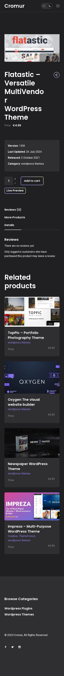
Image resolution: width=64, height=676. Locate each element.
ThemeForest (27, 536)
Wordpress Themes (19, 614)
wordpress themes (32, 164)
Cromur (14, 6)
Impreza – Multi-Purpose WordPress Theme (29, 529)
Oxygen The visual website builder (24, 402)
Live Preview (15, 191)
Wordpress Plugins (18, 608)
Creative (13, 536)
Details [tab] (9, 225)
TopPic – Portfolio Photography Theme (26, 335)
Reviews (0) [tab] (12, 210)
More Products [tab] (14, 217)
